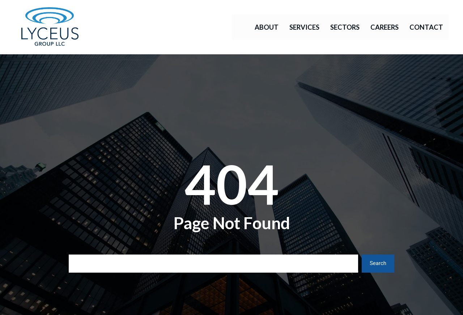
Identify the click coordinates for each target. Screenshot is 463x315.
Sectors (345, 27)
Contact (426, 27)
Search (378, 263)
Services (304, 27)
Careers (384, 27)
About (267, 27)
